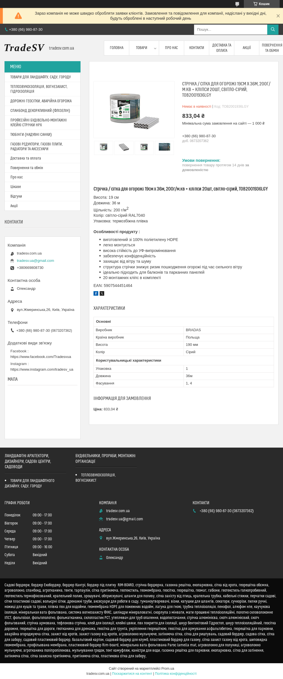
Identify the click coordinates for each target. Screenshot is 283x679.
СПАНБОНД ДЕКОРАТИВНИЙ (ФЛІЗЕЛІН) (40, 111)
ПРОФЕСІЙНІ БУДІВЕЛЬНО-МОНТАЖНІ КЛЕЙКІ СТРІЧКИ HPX (38, 122)
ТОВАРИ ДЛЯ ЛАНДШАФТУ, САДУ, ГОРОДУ (40, 77)
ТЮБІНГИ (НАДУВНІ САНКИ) (31, 134)
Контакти (196, 48)
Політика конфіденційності (176, 674)
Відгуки (16, 196)
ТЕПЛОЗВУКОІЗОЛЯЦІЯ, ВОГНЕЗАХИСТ (95, 478)
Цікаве (15, 187)
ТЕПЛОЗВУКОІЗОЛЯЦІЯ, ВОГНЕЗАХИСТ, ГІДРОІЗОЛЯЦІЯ (39, 89)
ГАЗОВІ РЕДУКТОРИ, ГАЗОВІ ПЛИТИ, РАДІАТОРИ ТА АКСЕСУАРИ (36, 146)
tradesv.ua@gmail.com (35, 260)
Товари (141, 48)
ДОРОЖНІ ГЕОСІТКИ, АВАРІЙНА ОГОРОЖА (41, 101)
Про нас (171, 48)
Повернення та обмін (26, 168)
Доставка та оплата (221, 48)
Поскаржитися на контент (132, 674)
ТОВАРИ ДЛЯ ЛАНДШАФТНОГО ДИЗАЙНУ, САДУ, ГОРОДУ (29, 483)
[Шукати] (272, 30)
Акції (247, 48)
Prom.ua (167, 669)
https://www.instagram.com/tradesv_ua (41, 369)
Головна (116, 48)
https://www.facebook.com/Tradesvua (40, 357)
